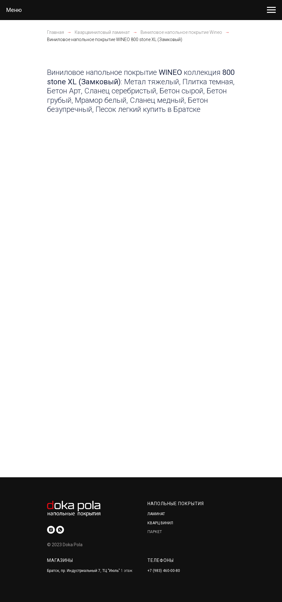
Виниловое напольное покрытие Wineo (181, 32)
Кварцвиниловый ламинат (102, 32)
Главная (55, 32)
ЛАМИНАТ (156, 514)
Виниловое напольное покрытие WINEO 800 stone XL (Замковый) (114, 39)
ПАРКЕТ (154, 532)
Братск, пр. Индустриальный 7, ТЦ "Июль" (83, 570)
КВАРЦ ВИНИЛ (160, 523)
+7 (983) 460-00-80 (163, 570)
